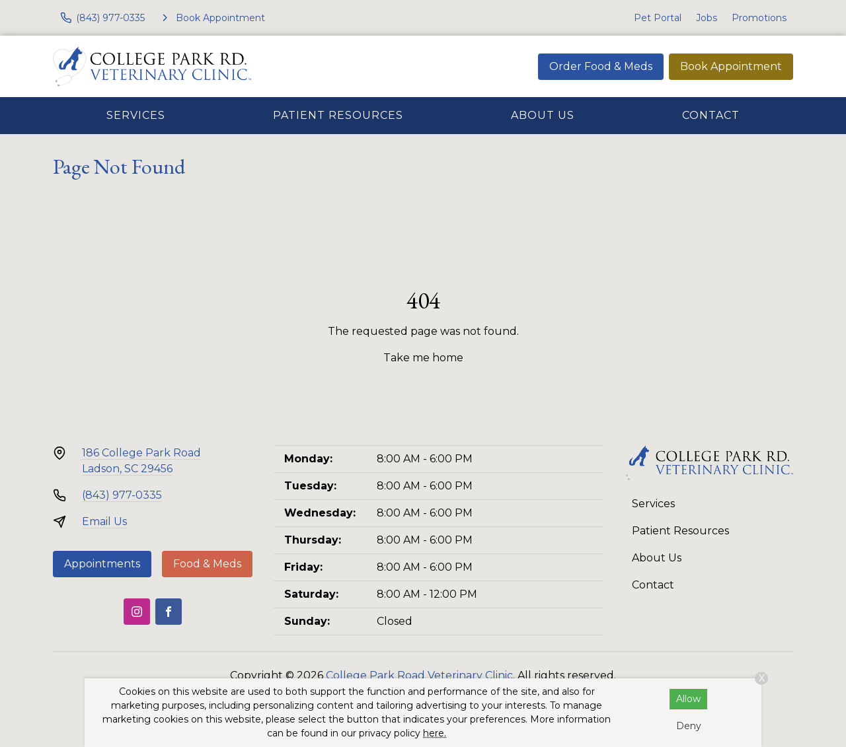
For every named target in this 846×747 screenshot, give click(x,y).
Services (135, 115)
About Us (542, 115)
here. (434, 733)
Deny (688, 726)
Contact (711, 115)
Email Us (104, 521)
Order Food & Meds (600, 66)
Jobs (706, 18)
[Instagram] (137, 611)
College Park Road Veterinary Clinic (419, 675)
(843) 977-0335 (122, 495)
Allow (688, 699)
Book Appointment (731, 66)
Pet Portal (657, 18)
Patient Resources (338, 115)
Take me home (423, 357)
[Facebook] (168, 611)
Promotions (759, 18)
